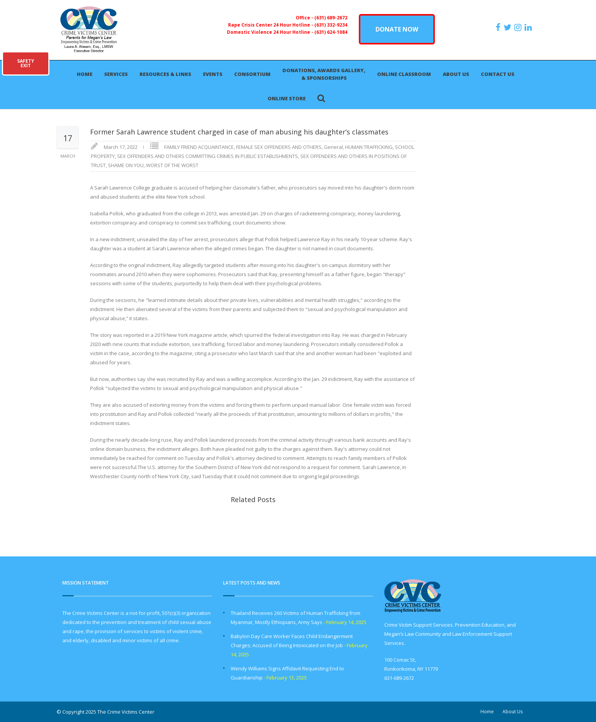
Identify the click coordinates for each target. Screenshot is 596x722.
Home (84, 74)
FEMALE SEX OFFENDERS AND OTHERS (279, 147)
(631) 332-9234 (330, 25)
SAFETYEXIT (25, 63)
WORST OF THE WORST (172, 165)
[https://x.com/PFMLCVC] (508, 27)
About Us (456, 74)
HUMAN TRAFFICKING (369, 147)
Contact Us (497, 74)
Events (212, 74)
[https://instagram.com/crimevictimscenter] (518, 27)
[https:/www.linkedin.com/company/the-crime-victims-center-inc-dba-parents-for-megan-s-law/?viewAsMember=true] (529, 27)
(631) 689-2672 (330, 17)
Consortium (252, 74)
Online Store (287, 98)
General (333, 147)
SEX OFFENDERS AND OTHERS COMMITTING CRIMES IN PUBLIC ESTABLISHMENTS (207, 156)
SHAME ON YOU (126, 165)
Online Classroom (404, 74)
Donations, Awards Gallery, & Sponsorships (323, 74)
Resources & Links (165, 74)
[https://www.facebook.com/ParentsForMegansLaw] (499, 27)
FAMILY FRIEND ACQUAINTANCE (199, 147)
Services (116, 74)
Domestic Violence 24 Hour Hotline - (270, 32)
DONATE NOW (397, 29)
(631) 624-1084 (330, 32)
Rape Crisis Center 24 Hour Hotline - (271, 25)
